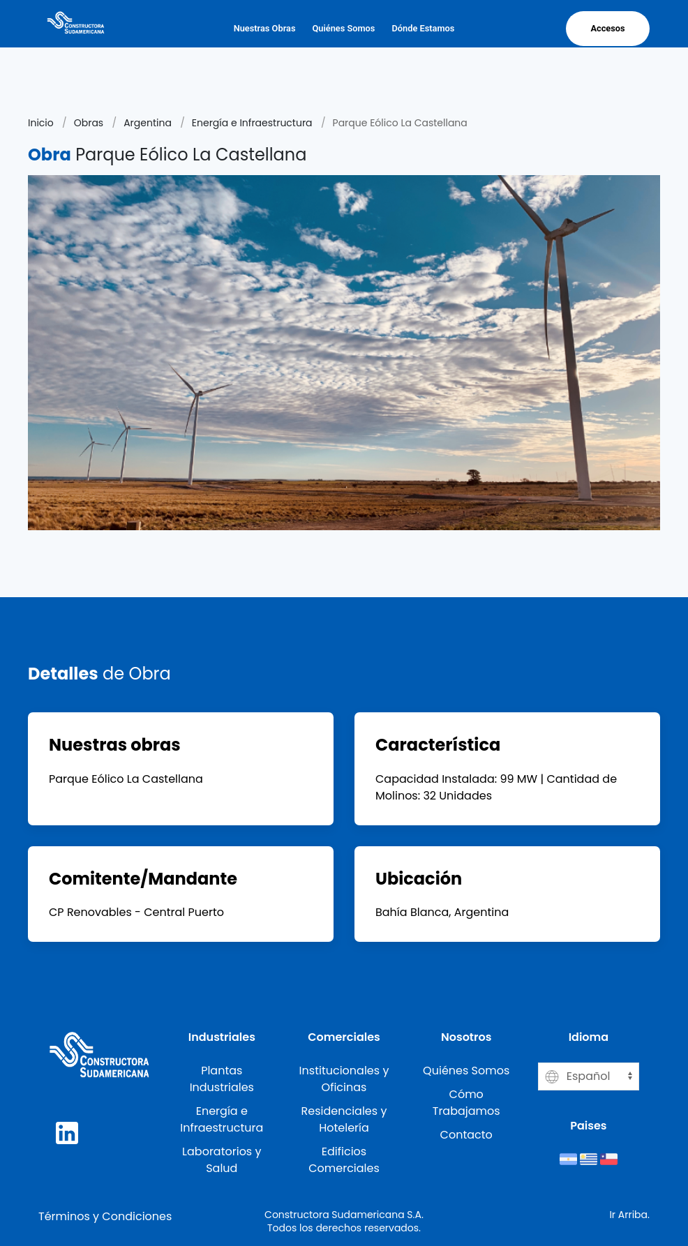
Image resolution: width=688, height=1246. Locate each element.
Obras (88, 123)
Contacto (466, 1135)
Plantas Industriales (222, 1079)
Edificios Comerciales (344, 1159)
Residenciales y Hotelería (344, 1119)
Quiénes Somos (343, 28)
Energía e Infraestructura (252, 123)
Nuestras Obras (265, 28)
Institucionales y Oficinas (344, 1079)
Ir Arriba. (629, 1215)
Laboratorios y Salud (221, 1159)
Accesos (607, 28)
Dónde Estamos (422, 28)
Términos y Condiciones (105, 1216)
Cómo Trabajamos (466, 1102)
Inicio (41, 123)
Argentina (148, 123)
